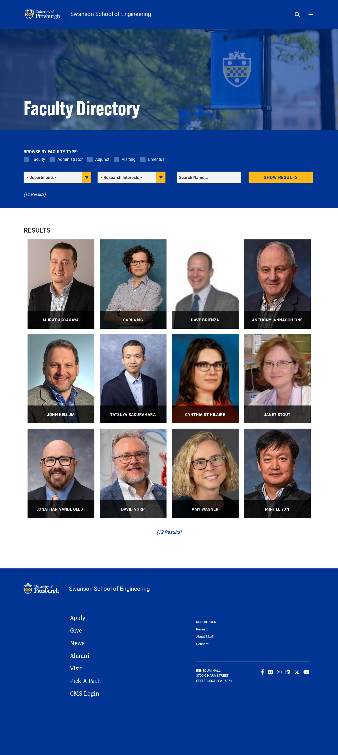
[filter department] (58, 177)
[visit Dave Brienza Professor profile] (205, 284)
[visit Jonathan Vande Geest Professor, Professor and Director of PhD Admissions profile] (61, 473)
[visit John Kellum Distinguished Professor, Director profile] (61, 378)
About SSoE (204, 636)
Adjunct (102, 159)
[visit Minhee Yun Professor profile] (277, 473)
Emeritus (156, 159)
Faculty (38, 159)
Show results (281, 177)
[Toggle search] (298, 15)
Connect (202, 644)
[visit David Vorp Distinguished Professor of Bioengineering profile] (133, 473)
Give (76, 630)
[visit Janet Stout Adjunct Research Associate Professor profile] (277, 378)
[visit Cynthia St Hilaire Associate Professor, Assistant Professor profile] (205, 378)
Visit (76, 668)
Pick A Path (85, 681)
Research (203, 629)
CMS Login (84, 693)
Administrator (70, 159)
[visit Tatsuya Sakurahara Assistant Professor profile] (133, 378)
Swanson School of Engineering (110, 14)
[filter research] (131, 177)
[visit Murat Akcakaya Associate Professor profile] (61, 284)
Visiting (129, 159)
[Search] (209, 177)
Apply (77, 618)
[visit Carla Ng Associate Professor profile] (133, 284)
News (77, 643)
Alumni (79, 656)
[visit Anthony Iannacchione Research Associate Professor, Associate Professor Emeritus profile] (277, 284)
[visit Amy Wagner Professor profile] (205, 473)
